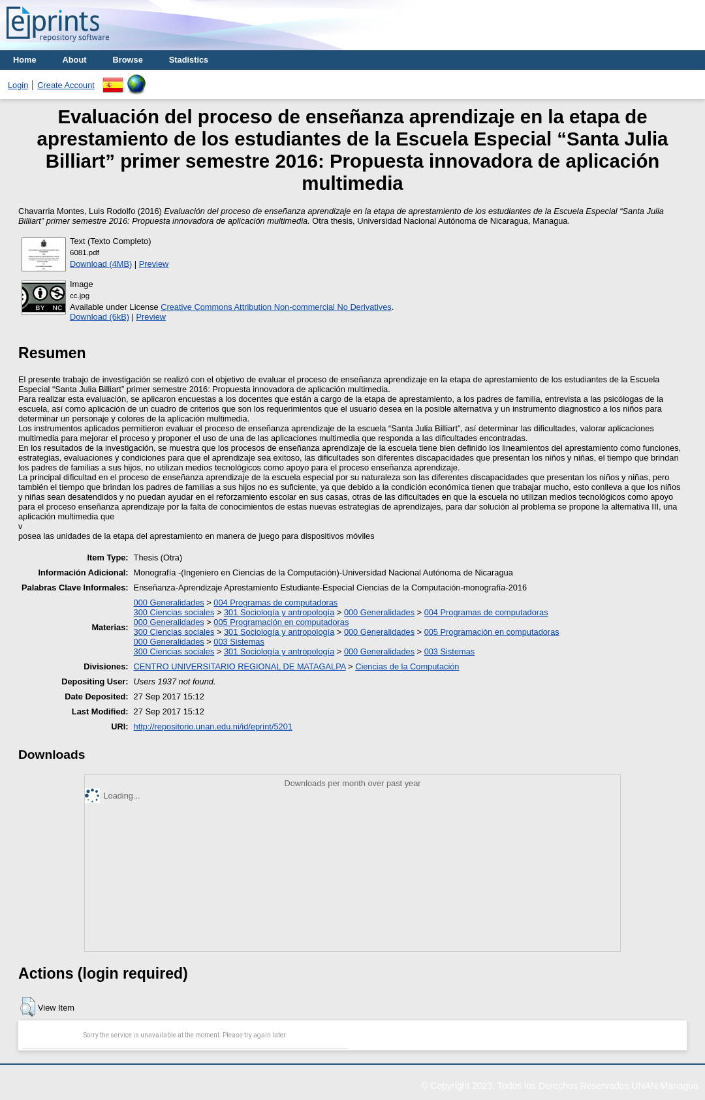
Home (25, 60)
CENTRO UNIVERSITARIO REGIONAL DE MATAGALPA (240, 666)
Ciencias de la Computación (407, 666)
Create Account (66, 85)
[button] (27, 1006)
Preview (154, 264)
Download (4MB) (101, 264)
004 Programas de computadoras (275, 602)
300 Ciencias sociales (174, 612)
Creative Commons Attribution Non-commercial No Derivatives (276, 307)
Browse (128, 60)
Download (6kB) (99, 317)
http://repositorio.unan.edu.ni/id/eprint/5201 (213, 726)
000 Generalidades (169, 602)
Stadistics (188, 60)
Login (18, 85)
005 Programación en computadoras (281, 622)
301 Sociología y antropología (279, 612)
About (75, 60)
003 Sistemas (238, 642)
